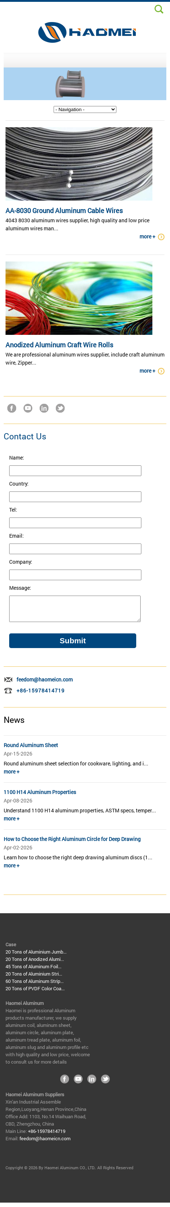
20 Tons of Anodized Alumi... (35, 963)
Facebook (11, 408)
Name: (16, 457)
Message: (20, 587)
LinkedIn (44, 408)
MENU (85, 60)
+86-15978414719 (41, 694)
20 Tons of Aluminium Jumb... (36, 956)
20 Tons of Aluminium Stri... (34, 978)
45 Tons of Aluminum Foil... (33, 971)
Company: (20, 561)
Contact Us (25, 436)
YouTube (27, 408)
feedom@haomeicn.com (45, 683)
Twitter (60, 408)
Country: (19, 483)
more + (147, 236)
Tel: (13, 509)
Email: (16, 535)
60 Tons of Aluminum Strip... (35, 985)
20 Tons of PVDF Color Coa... (35, 993)
